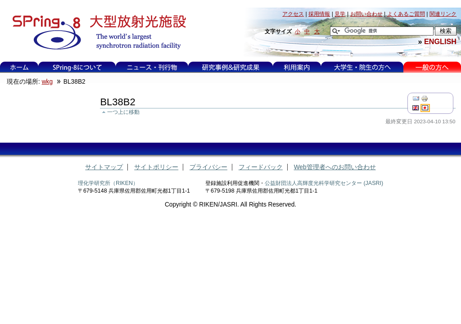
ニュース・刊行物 (152, 67)
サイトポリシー (156, 167)
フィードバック (261, 167)
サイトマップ (104, 167)
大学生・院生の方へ (362, 67)
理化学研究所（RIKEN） (108, 183)
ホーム (19, 67)
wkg (47, 81)
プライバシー (208, 167)
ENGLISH (440, 41)
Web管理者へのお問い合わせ (335, 167)
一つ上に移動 (123, 112)
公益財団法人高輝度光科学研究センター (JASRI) (324, 183)
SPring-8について (77, 67)
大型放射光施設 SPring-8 (96, 32)
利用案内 (296, 67)
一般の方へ (432, 67)
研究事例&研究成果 (230, 67)
